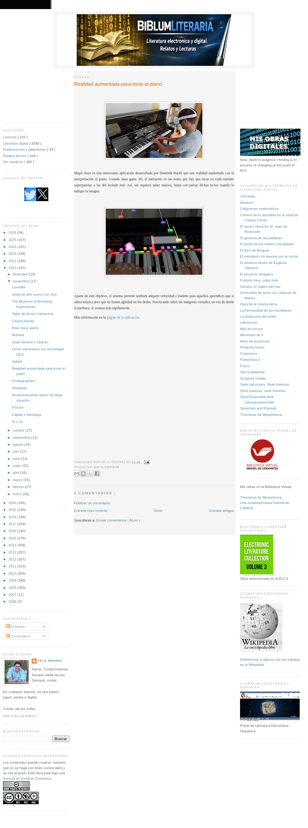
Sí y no (17, 421)
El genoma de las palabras (261, 238)
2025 (12, 240)
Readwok (19, 388)
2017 (12, 524)
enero (18, 494)
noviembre (21, 281)
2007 (12, 594)
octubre (19, 430)
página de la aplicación (123, 317)
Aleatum (246, 202)
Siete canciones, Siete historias (264, 384)
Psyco (245, 366)
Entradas (15, 626)
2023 (12, 253)
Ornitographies (23, 381)
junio (17, 459)
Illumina (18, 335)
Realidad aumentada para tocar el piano (118, 84)
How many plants (25, 328)
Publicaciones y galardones (25, 149)
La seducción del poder (258, 316)
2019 (12, 510)
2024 (12, 247)
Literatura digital (16, 143)
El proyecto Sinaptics (256, 274)
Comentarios (18, 636)
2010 (12, 573)
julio (16, 451)
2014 (12, 545)
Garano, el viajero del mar (260, 286)
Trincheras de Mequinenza (261, 414)
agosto (18, 444)
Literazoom (249, 322)
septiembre (22, 437)
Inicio (158, 510)
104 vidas (247, 196)
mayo (17, 465)
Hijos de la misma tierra (258, 304)
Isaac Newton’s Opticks (30, 342)
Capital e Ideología (26, 414)
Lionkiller (19, 287)
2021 (12, 268)
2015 (12, 538)
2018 (12, 517)
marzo (18, 480)
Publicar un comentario (92, 503)
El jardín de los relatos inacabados (267, 244)
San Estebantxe (252, 372)
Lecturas (10, 137)
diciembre (21, 274)
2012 (12, 559)
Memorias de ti (251, 335)
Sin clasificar (13, 162)
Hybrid (17, 361)
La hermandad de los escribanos (265, 310)
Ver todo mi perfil (20, 716)
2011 (12, 566)
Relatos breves (15, 156)
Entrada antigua (221, 510)
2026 (12, 232)
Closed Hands (23, 321)
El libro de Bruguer (254, 250)
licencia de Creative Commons (27, 778)
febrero (19, 487)
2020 (12, 503)
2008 (12, 587)
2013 (12, 552)
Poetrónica (248, 353)
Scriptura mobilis (253, 378)
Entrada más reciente (90, 510)
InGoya (17, 407)
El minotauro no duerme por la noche (269, 256)
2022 (12, 261)
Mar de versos (251, 329)
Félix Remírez (50, 660)
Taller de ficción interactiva (32, 314)
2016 (12, 531)
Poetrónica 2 (250, 359)
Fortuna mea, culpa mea (259, 280)
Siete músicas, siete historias (263, 391)
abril (16, 472)
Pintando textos (252, 347)
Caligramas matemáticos (259, 208)
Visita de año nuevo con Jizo (34, 294)
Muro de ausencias (255, 341)
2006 (12, 601)
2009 (12, 580)
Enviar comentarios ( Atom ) (118, 520)
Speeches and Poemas (258, 408)
